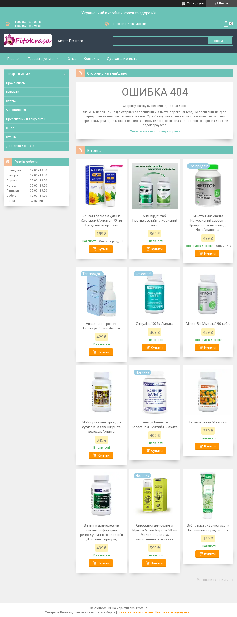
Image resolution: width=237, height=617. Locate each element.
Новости (12, 92)
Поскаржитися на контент (135, 612)
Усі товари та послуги (213, 579)
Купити (103, 249)
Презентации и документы (25, 119)
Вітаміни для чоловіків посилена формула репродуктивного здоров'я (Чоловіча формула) (101, 532)
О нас (72, 59)
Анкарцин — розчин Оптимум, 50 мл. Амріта (101, 325)
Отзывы (12, 137)
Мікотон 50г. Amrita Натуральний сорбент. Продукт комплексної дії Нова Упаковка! (208, 223)
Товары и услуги (41, 59)
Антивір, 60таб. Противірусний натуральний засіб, (154, 220)
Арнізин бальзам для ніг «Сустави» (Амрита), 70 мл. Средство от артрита (101, 220)
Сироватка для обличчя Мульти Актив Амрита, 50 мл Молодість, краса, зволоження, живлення (154, 532)
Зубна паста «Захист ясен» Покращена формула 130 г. (208, 527)
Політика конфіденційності (173, 612)
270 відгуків (195, 3)
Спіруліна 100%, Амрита (154, 323)
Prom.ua (141, 608)
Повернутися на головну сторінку (155, 131)
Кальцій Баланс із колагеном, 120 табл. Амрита (155, 424)
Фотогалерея (16, 110)
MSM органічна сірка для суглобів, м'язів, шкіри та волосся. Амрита (101, 426)
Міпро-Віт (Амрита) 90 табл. (208, 323)
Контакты (91, 59)
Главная (13, 59)
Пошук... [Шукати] (220, 41)
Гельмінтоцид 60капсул (208, 422)
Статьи (11, 101)
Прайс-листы (16, 83)
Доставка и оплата (122, 59)
